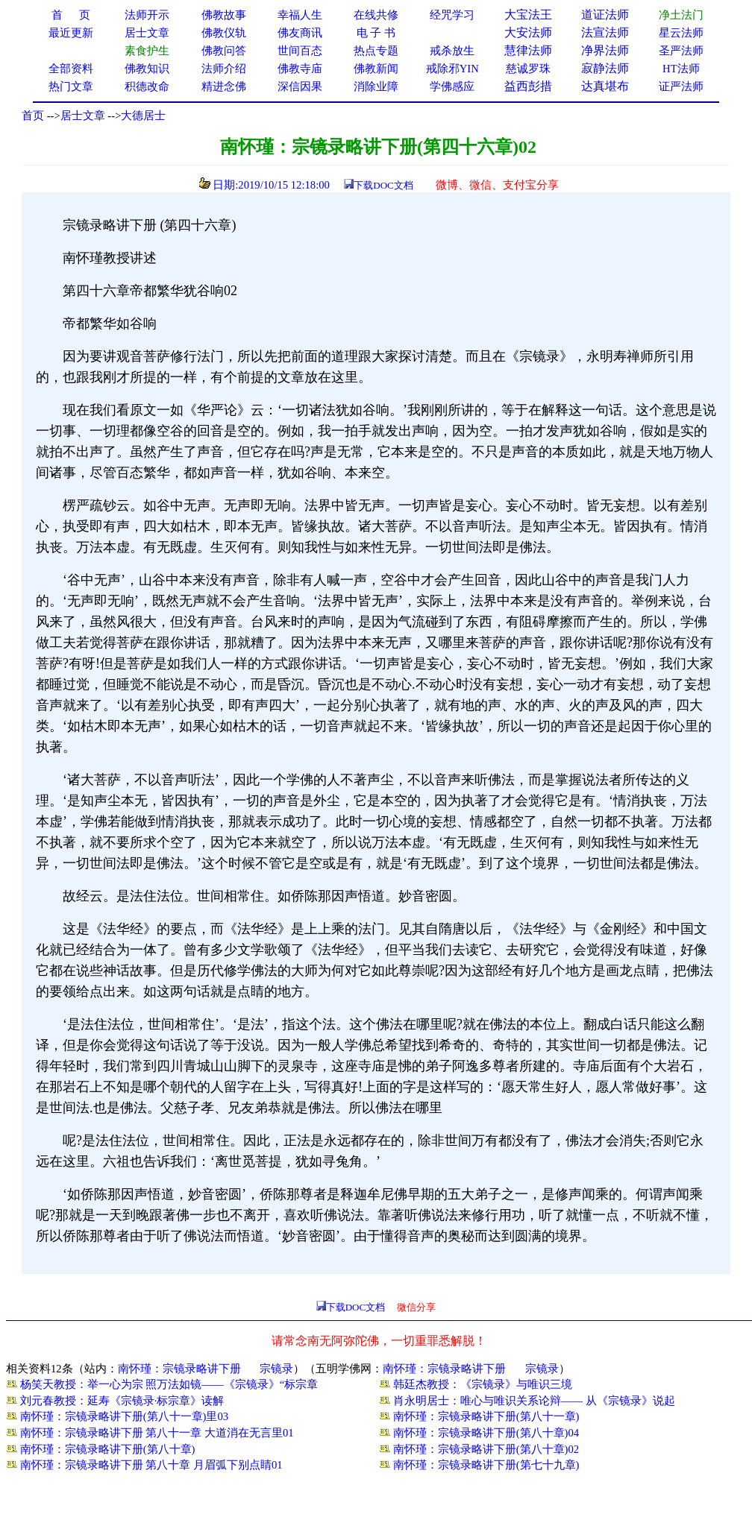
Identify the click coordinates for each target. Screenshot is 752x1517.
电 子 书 (376, 33)
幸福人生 (300, 15)
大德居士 (143, 116)
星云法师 (681, 33)
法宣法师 (605, 32)
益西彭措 (528, 86)
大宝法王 (528, 14)
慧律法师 (528, 50)
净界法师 (605, 50)
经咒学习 (452, 15)
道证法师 (605, 14)
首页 (33, 116)
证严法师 (681, 86)
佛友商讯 (300, 33)
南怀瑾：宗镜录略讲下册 (179, 1369)
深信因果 (300, 86)
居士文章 (82, 116)
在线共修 (376, 15)
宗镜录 (276, 1369)
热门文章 (70, 86)
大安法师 (528, 32)
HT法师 (681, 69)
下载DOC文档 (383, 185)
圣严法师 (681, 51)
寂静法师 (605, 68)
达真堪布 (605, 86)
